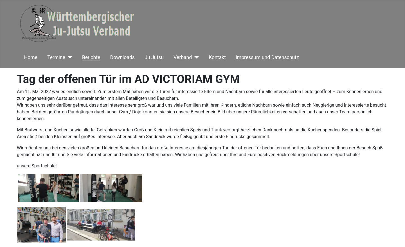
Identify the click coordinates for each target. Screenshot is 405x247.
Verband (183, 57)
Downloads (122, 57)
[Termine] (68, 57)
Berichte (91, 57)
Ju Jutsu (154, 57)
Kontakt (217, 57)
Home (30, 57)
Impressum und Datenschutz (267, 57)
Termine (56, 57)
